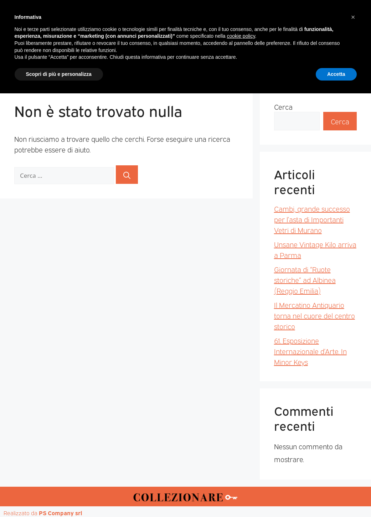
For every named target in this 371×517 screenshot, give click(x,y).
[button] (353, 440)
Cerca (283, 106)
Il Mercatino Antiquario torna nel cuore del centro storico (314, 315)
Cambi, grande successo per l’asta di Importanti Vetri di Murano (312, 219)
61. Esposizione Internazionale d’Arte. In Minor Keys (310, 351)
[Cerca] (127, 174)
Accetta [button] (336, 497)
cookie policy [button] (241, 459)
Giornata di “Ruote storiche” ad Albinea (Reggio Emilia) (305, 279)
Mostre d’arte (226, 68)
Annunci (327, 68)
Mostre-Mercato (170, 68)
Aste (265, 68)
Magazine (80, 68)
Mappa (292, 68)
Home (44, 68)
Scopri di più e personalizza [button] (59, 497)
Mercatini (120, 68)
